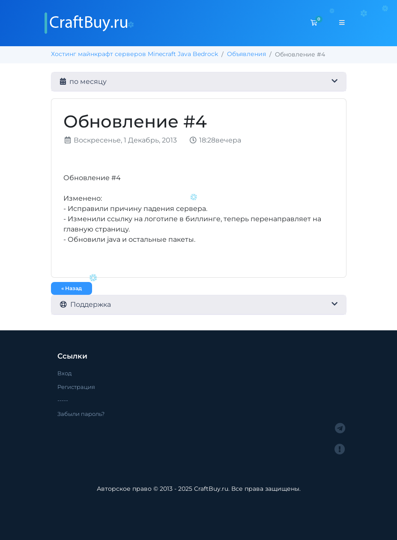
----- (62, 400)
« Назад (71, 288)
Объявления (246, 54)
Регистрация (76, 386)
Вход (64, 373)
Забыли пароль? (80, 413)
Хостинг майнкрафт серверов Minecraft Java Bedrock (134, 54)
